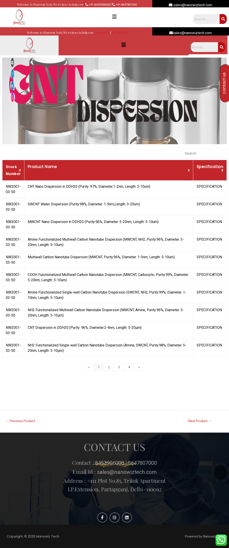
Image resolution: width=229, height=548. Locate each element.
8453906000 (102, 32)
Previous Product (20, 421)
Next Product (200, 421)
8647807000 (119, 32)
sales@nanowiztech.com (190, 5)
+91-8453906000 (97, 4)
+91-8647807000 (124, 4)
